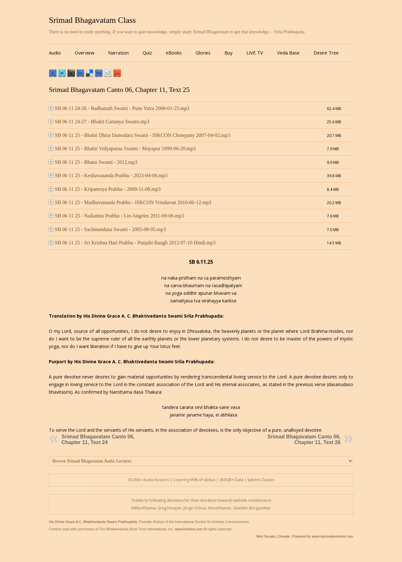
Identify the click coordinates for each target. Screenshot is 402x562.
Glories (203, 52)
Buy (228, 52)
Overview (84, 52)
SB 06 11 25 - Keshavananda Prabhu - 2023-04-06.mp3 (108, 175)
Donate (283, 536)
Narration (118, 52)
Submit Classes (260, 479)
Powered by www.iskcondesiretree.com (323, 536)
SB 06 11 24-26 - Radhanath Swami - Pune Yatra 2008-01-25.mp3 (119, 108)
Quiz (147, 52)
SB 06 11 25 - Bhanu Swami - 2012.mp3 (93, 162)
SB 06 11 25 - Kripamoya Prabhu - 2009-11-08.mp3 (104, 189)
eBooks (174, 52)
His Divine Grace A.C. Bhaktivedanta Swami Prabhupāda (93, 522)
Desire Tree (326, 52)
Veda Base (288, 52)
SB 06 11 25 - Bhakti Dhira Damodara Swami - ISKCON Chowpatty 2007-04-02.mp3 (139, 135)
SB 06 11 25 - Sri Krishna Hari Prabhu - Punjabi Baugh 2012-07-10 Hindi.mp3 (132, 242)
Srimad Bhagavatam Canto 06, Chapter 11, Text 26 (304, 439)
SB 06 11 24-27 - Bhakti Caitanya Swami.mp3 (99, 121)
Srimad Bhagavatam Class (92, 20)
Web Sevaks (266, 536)
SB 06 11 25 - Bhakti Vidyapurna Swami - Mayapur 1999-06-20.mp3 (122, 148)
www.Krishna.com (188, 529)
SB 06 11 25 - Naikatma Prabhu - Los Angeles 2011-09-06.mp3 (116, 215)
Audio (55, 52)
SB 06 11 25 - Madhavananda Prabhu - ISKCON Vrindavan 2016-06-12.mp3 (130, 202)
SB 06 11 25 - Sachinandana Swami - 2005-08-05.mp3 (107, 229)
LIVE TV (254, 52)
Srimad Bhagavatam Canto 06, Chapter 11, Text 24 (98, 439)
